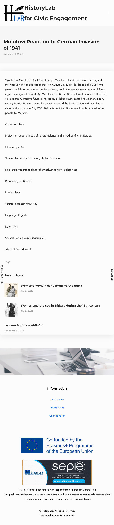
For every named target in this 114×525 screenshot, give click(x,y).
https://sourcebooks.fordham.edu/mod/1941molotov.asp (44, 170)
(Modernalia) (37, 238)
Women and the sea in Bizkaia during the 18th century (61, 305)
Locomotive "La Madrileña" (23, 325)
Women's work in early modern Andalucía (51, 285)
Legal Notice (57, 399)
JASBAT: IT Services (64, 515)
